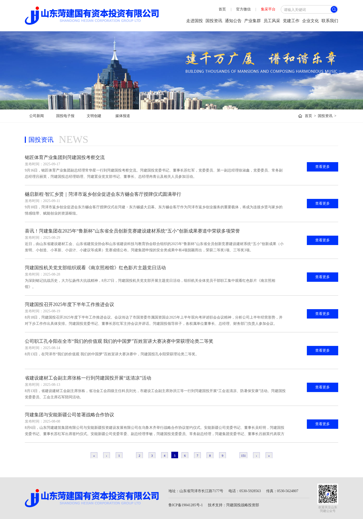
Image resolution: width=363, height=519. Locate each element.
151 (243, 455)
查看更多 (322, 167)
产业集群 (252, 21)
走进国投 (194, 21)
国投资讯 (214, 21)
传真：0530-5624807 (282, 491)
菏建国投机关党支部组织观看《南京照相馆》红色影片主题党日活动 (95, 267)
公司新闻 (36, 116)
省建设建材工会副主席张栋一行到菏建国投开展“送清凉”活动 (88, 378)
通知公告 (233, 21)
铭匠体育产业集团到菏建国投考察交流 (65, 157)
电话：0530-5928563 (245, 491)
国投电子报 (65, 116)
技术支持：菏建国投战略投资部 (233, 505)
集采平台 (268, 9)
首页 (222, 9)
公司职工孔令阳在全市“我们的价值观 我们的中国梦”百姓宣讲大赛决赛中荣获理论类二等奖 (119, 341)
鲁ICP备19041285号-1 (185, 505)
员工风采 (272, 21)
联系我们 (329, 21)
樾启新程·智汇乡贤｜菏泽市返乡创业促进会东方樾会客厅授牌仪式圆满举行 (103, 194)
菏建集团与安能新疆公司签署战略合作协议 (69, 414)
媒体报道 (122, 116)
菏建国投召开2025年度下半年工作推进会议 (69, 304)
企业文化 (310, 21)
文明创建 (94, 116)
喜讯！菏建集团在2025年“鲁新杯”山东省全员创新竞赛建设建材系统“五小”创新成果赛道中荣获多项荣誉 (132, 231)
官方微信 (243, 9)
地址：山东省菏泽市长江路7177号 (195, 491)
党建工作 (291, 21)
